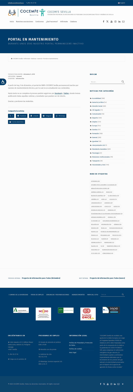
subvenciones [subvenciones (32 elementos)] (109, 242)
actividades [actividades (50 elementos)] (95, 181)
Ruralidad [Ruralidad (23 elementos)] (115, 239)
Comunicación (96, 114)
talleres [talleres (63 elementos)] (94, 246)
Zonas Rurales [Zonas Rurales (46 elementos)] (107, 253)
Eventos (95, 130)
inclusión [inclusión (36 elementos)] (95, 224)
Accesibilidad (96, 98)
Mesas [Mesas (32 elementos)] (104, 228)
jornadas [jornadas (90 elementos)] (117, 224)
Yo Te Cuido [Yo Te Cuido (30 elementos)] (95, 253)
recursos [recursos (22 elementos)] (95, 239)
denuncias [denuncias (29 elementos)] (112, 210)
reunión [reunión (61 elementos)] (104, 239)
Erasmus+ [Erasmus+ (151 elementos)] (112, 217)
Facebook (58, 93)
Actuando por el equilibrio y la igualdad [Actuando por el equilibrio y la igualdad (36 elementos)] (103, 184)
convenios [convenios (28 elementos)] (108, 203)
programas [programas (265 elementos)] (105, 235)
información (20, 78)
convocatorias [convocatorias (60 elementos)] (96, 206)
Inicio (12, 22)
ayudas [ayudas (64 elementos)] (109, 192)
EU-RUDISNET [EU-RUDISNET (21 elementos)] (95, 220)
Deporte (95, 118)
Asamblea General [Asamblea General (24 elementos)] (97, 192)
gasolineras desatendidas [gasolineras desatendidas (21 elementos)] (111, 220)
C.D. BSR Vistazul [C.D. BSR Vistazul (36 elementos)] (113, 195)
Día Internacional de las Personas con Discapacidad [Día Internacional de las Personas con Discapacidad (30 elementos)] (106, 213)
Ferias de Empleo (37, 294)
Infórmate (64, 22)
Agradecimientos (78, 294)
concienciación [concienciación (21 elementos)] (96, 203)
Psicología (95, 153)
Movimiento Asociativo (99, 149)
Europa (94, 126)
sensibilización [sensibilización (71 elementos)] (96, 242)
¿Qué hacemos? (52, 22)
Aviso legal (72, 352)
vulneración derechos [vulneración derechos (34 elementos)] (109, 249)
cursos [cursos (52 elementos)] (116, 206)
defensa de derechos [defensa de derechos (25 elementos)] (98, 210)
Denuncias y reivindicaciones (57, 294)
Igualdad (95, 141)
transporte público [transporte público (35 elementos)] (113, 246)
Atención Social (97, 106)
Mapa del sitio (92, 294)
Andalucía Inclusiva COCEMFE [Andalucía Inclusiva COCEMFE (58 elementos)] (100, 188)
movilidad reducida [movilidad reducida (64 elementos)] (116, 228)
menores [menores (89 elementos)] (94, 228)
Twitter (66, 93)
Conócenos (39, 22)
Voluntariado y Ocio (98, 165)
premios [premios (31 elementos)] (94, 235)
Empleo (94, 122)
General (19, 76)
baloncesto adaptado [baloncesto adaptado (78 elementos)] (98, 195)
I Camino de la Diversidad (18, 294)
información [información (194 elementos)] (106, 224)
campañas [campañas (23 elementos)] (95, 199)
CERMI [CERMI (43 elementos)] (104, 199)
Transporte (96, 161)
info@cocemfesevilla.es (16, 3)
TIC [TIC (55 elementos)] (102, 246)
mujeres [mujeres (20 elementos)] (94, 231)
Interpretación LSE (98, 145)
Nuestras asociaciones (24, 22)
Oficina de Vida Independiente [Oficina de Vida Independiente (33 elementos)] (110, 231)
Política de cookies (75, 349)
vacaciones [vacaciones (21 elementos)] (95, 249)
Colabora (73, 22)
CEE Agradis (96, 110)
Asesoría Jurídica (98, 102)
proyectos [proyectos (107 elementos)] (116, 235)
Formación (95, 133)
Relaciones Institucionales (101, 157)
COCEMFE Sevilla (59, 11)
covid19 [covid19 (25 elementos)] (107, 206)
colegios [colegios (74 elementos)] (113, 199)
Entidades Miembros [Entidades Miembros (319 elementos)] (98, 217)
